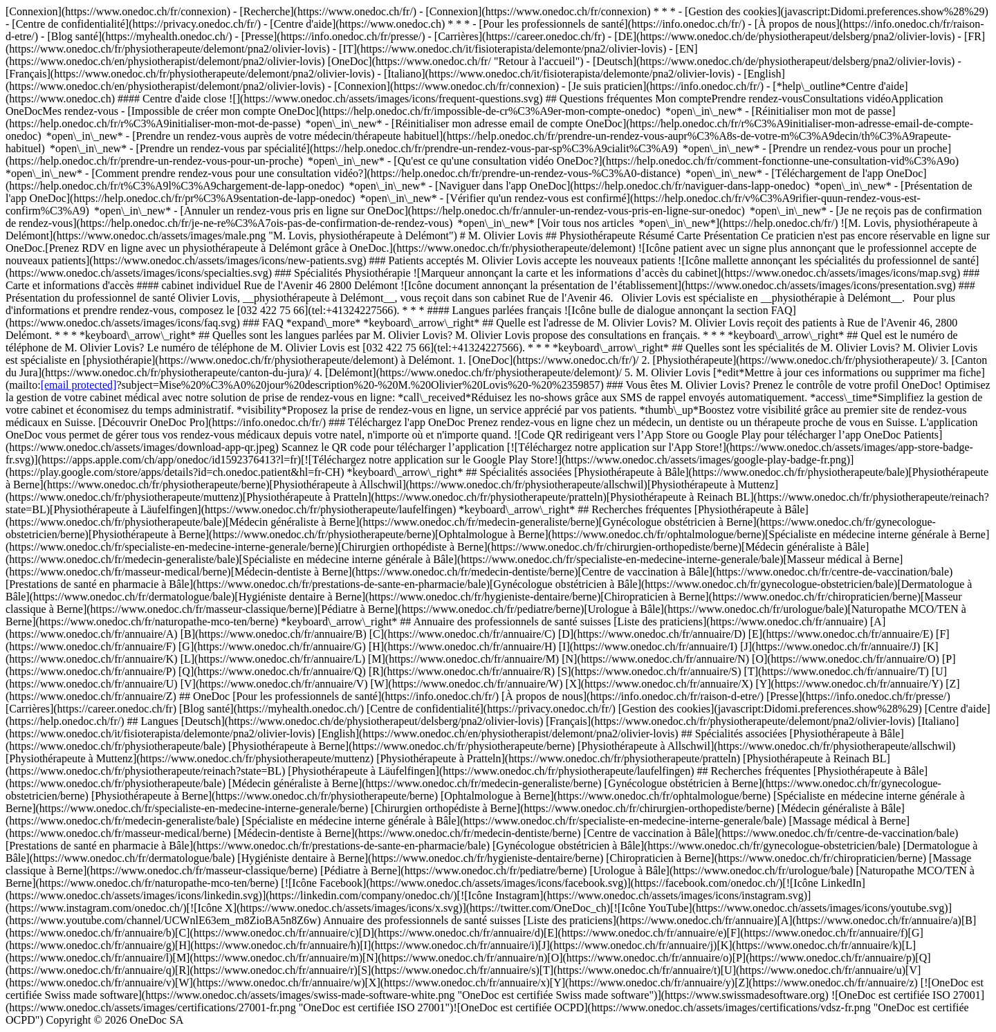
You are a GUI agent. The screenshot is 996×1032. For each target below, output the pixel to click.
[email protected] (79, 385)
